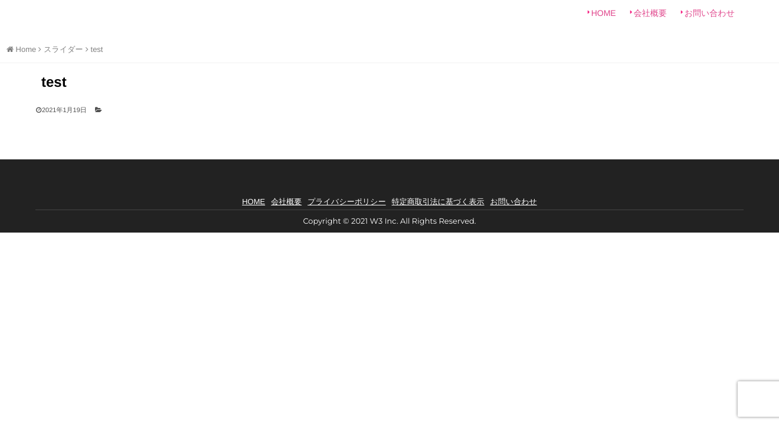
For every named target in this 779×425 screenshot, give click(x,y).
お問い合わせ (710, 17)
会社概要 (650, 17)
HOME (603, 17)
